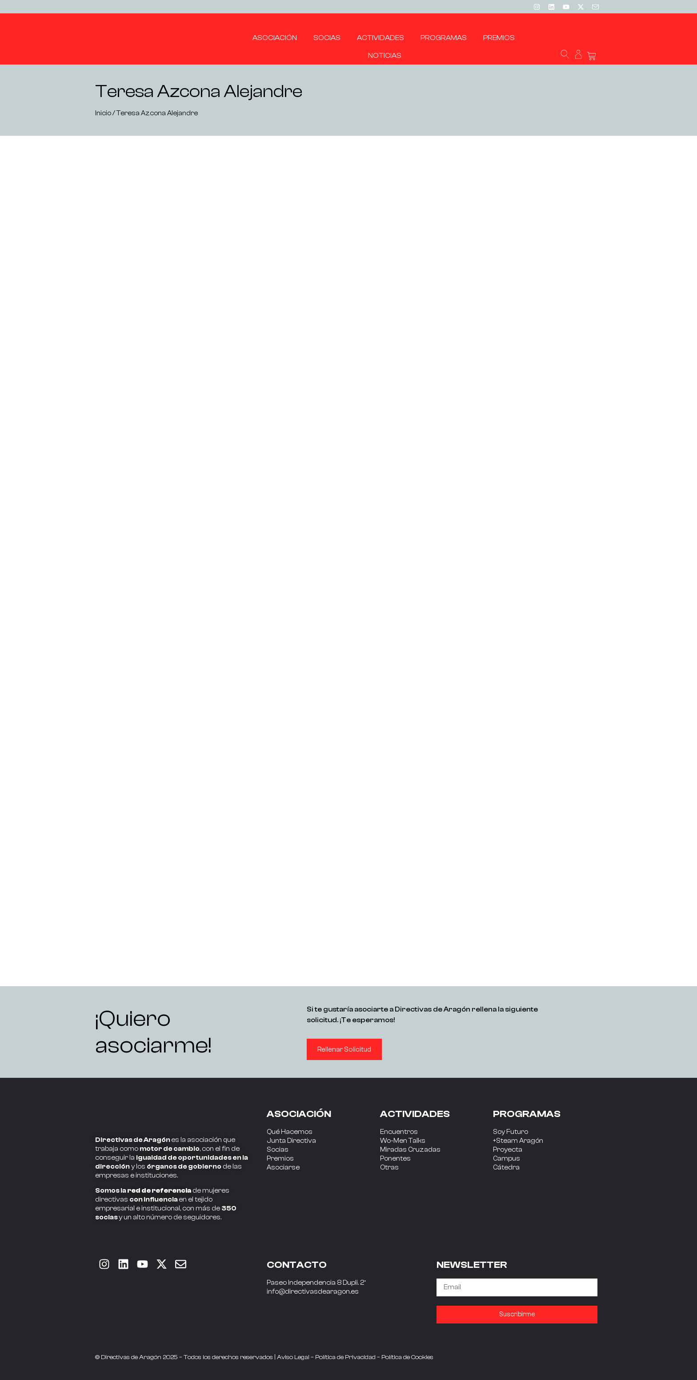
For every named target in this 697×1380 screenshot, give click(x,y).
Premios (280, 1158)
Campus (506, 1158)
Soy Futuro (510, 1132)
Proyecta (507, 1149)
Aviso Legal (293, 1357)
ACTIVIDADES (415, 1114)
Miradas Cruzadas (410, 1149)
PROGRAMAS (527, 1114)
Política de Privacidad (345, 1357)
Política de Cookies (407, 1357)
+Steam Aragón (518, 1141)
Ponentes (395, 1158)
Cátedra (506, 1167)
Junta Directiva (291, 1141)
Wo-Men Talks (402, 1141)
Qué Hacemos (289, 1132)
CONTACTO (297, 1265)
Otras (389, 1167)
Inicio (103, 113)
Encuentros (399, 1132)
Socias (277, 1149)
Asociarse (283, 1167)
